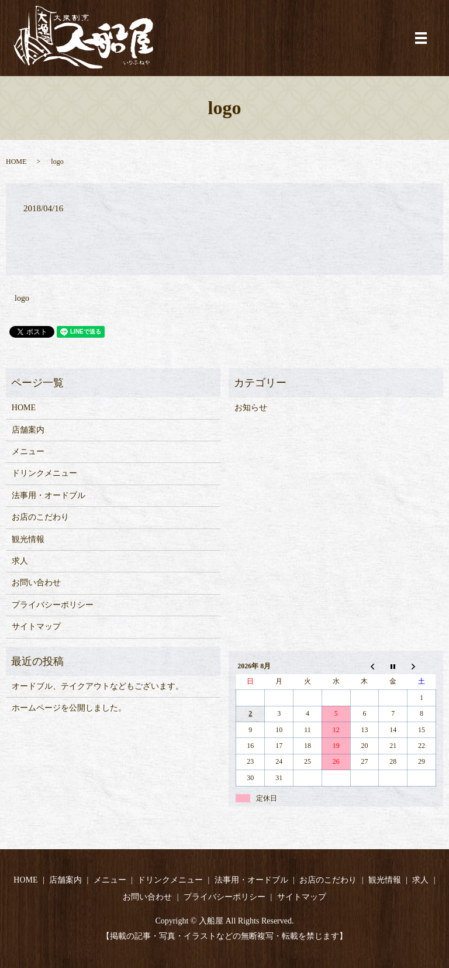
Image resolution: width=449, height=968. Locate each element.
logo (22, 298)
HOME (16, 161)
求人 (20, 561)
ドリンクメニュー (44, 473)
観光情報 (28, 539)
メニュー (28, 451)
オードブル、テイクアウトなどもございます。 (98, 686)
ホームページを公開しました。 (69, 707)
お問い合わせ (36, 582)
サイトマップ (36, 626)
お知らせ (250, 407)
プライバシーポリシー (53, 604)
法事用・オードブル (48, 495)
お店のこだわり (40, 517)
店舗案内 (28, 429)
